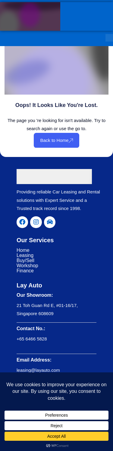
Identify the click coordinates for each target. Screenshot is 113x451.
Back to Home (56, 140)
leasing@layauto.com (38, 370)
